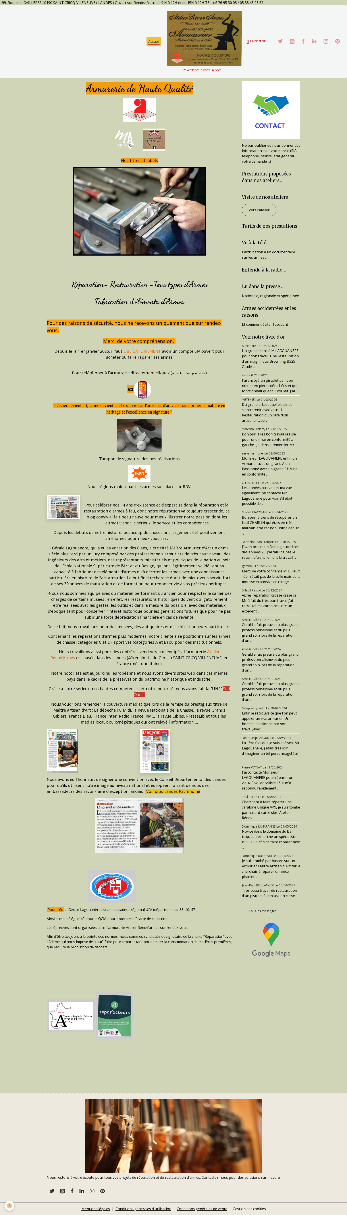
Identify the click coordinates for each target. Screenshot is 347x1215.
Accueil (154, 41)
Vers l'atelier (259, 210)
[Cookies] (9, 1206)
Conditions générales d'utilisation (143, 1208)
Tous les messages (262, 911)
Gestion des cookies (249, 1208)
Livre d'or (256, 41)
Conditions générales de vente (202, 1208)
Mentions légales (95, 1208)
